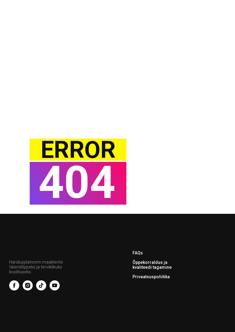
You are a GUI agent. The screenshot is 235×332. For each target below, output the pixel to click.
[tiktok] (41, 288)
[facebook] (14, 288)
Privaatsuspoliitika (151, 276)
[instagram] (28, 288)
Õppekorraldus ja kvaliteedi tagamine (152, 265)
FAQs (137, 252)
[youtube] (55, 288)
